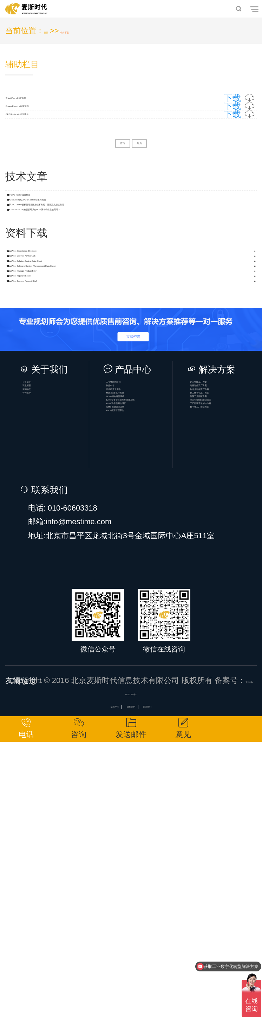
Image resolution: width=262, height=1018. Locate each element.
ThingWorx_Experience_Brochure (68, 392)
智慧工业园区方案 (226, 675)
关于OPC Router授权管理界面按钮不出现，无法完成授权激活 (116, 317)
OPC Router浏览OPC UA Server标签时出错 (85, 298)
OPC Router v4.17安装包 (131, 169)
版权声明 (92, 973)
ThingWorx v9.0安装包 (131, 109)
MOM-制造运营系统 (142, 675)
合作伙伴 (47, 661)
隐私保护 (131, 973)
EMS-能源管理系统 (142, 729)
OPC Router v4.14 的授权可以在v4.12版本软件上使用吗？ (110, 336)
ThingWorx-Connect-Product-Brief (68, 507)
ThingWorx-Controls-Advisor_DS (66, 411)
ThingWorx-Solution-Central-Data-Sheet (78, 430)
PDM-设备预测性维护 (142, 702)
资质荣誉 (47, 634)
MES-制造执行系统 (142, 661)
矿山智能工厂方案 (226, 620)
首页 (51, 30)
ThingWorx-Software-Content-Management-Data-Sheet (105, 449)
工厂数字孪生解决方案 (226, 702)
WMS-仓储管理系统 (142, 716)
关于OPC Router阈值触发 (55, 278)
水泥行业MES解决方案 (226, 688)
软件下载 (87, 30)
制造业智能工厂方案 (226, 647)
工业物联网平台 (142, 620)
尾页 (148, 214)
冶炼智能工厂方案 (226, 634)
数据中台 (130, 634)
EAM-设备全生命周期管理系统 (142, 688)
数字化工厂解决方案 (226, 716)
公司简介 (47, 620)
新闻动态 (47, 647)
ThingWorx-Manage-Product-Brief (68, 468)
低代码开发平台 (142, 647)
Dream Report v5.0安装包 (131, 139)
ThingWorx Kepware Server (58, 488)
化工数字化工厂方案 (226, 661)
